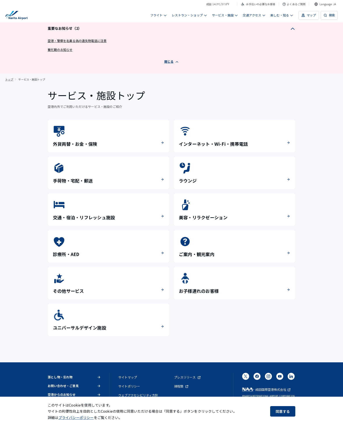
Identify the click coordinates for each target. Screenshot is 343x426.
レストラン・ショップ (189, 15)
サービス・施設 (225, 15)
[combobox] (325, 4)
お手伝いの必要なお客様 (258, 4)
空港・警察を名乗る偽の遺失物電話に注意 (77, 41)
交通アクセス (254, 15)
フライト (158, 15)
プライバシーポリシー (76, 417)
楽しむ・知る (281, 15)
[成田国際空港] (16, 15)
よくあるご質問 (293, 4)
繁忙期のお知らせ (60, 49)
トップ (9, 79)
